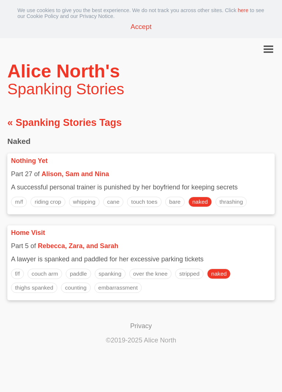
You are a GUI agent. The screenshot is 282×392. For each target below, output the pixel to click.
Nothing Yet (29, 160)
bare (175, 202)
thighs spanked (34, 287)
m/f (19, 202)
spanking (110, 274)
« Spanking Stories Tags (64, 122)
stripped (189, 274)
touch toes (144, 202)
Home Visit (28, 232)
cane (113, 202)
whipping (84, 202)
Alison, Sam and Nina (75, 174)
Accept (140, 26)
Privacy (141, 326)
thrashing (231, 202)
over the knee (150, 274)
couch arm (45, 274)
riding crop (48, 202)
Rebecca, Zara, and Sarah (78, 246)
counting (75, 287)
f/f (17, 274)
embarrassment (118, 287)
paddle (78, 274)
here (243, 10)
